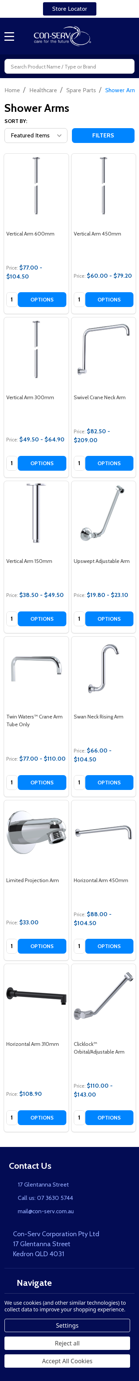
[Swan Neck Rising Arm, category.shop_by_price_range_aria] (104, 669)
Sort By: (15, 121)
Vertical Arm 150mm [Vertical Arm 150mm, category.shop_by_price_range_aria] (29, 561)
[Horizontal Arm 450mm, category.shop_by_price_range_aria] (104, 833)
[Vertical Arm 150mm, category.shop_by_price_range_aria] (36, 513)
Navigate (30, 1282)
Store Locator (69, 8)
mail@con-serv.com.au (46, 1211)
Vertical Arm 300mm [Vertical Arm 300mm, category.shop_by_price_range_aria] (30, 397)
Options (42, 299)
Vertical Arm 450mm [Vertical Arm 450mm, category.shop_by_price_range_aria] (97, 233)
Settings (67, 1325)
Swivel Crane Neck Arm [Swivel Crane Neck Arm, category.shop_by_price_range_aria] (100, 397)
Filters (103, 135)
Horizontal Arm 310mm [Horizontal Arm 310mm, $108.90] (32, 1044)
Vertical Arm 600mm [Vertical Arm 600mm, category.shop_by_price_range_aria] (30, 233)
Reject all (67, 1343)
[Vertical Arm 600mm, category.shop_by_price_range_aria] (36, 186)
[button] (69, 9)
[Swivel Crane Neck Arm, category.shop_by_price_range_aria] (104, 350)
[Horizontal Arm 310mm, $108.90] (36, 996)
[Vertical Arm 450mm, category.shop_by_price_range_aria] (104, 186)
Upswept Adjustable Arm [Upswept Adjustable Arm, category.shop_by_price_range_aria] (102, 561)
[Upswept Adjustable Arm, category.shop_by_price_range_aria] (104, 513)
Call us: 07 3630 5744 (45, 1197)
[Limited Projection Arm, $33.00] (36, 833)
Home (12, 90)
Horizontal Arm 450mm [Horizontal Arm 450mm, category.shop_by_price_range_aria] (101, 880)
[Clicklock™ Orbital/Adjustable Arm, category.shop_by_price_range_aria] (104, 996)
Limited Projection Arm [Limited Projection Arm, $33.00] (32, 880)
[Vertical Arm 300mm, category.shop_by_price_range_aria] (36, 350)
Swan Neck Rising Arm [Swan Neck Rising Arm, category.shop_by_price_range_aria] (98, 716)
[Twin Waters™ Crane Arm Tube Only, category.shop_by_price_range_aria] (36, 669)
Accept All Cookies (67, 1361)
